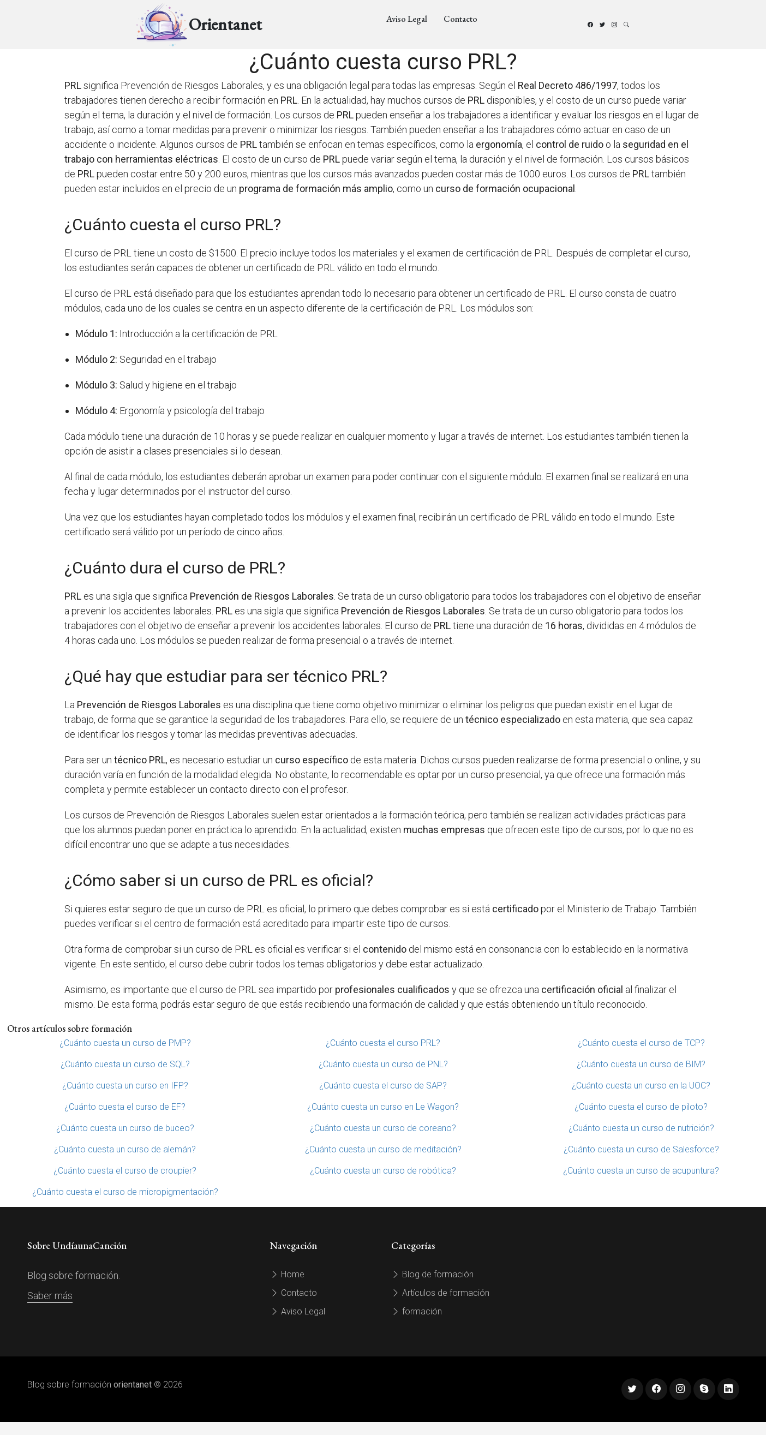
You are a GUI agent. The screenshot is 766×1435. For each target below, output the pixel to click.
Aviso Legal (406, 19)
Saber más (50, 1295)
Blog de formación (432, 1274)
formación (416, 1311)
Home (287, 1274)
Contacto (460, 19)
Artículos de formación (440, 1293)
